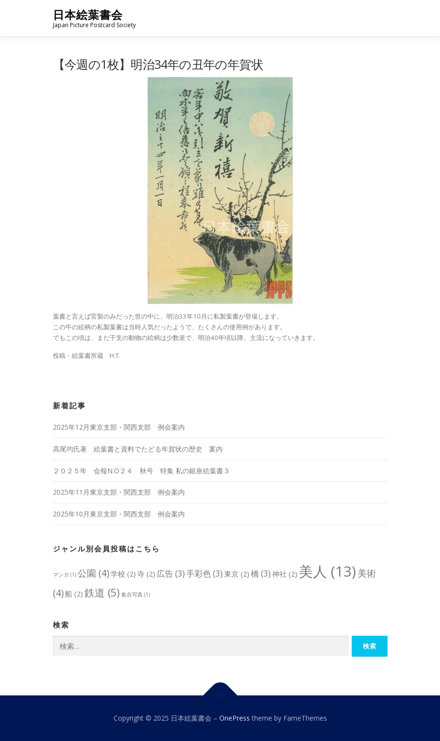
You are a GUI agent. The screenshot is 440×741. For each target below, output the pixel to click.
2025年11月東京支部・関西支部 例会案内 (119, 492)
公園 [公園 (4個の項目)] (93, 573)
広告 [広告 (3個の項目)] (171, 573)
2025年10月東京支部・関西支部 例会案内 (119, 513)
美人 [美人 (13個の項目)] (327, 571)
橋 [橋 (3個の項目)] (261, 573)
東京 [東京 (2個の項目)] (236, 574)
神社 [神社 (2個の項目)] (284, 574)
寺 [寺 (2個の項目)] (146, 574)
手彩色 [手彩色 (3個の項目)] (204, 573)
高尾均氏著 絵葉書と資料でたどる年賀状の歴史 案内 (138, 448)
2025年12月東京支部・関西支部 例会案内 (119, 427)
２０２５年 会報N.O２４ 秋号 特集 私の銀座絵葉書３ (141, 470)
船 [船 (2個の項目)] (74, 593)
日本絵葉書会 (88, 14)
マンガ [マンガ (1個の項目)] (64, 574)
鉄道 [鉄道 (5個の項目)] (102, 592)
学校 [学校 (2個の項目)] (123, 574)
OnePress (234, 718)
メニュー (379, 18)
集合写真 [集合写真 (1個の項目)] (135, 594)
